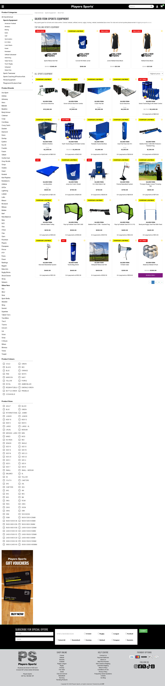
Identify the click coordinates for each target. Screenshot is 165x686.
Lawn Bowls (8, 45)
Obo (3, 227)
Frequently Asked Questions (103, 674)
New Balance (6, 217)
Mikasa (4, 207)
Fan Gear (62, 669)
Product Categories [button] (9, 12)
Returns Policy (103, 667)
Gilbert (4, 155)
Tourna (4, 325)
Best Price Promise (103, 661)
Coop (3, 119)
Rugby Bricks (6, 272)
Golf (6, 36)
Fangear (116, 640)
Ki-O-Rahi (8, 42)
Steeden (4, 302)
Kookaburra (5, 181)
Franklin (4, 148)
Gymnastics (8, 39)
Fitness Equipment (18, 80)
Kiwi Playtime (6, 177)
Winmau (4, 347)
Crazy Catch (6, 125)
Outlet (62, 671)
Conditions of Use (103, 669)
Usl (3, 331)
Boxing (7, 29)
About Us (103, 659)
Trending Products (61, 680)
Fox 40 (4, 145)
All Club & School (7, 17)
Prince (4, 249)
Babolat (4, 106)
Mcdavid (5, 204)
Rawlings (5, 262)
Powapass (5, 246)
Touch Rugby (9, 64)
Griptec (4, 168)
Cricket (88, 634)
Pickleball (8, 51)
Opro (3, 236)
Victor (4, 334)
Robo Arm (5, 269)
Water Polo (8, 70)
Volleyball (8, 67)
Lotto (3, 197)
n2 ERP (102, 684)
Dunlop (4, 138)
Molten (4, 210)
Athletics (7, 26)
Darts (6, 33)
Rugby (102, 634)
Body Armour (6, 112)
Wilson (4, 344)
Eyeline (4, 142)
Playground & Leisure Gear (18, 83)
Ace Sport (5, 93)
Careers (103, 676)
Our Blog (103, 678)
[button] (3, 6)
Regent (4, 266)
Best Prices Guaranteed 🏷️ (16, 2)
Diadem (4, 128)
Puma (3, 256)
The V (4, 321)
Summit (4, 308)
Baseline (4, 109)
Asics (3, 102)
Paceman (5, 240)
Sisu (3, 289)
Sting (3, 305)
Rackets (130, 640)
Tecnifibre (5, 318)
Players (4, 243)
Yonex (4, 351)
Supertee (5, 311)
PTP (3, 253)
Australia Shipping (103, 665)
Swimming (8, 57)
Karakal (4, 174)
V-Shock (4, 341)
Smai (3, 295)
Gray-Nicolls (6, 161)
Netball (102, 640)
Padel (6, 48)
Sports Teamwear (18, 73)
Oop (3, 233)
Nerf (3, 213)
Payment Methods (103, 657)
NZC (3, 223)
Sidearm (4, 282)
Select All (61, 640)
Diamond (5, 132)
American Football (10, 23)
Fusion (4, 151)
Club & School (39, 13)
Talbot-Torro (6, 315)
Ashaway (5, 99)
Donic (4, 135)
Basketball (76, 640)
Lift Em (4, 187)
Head (3, 171)
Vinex (3, 338)
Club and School (62, 674)
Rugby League (61, 663)
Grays (4, 164)
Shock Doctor (6, 276)
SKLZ (3, 292)
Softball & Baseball (10, 54)
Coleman (5, 115)
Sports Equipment (18, 20)
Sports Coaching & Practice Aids (18, 76)
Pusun (4, 259)
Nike (3, 220)
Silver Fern (6, 285)
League (116, 634)
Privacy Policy (103, 671)
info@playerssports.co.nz (143, 22)
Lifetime (4, 184)
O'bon (4, 230)
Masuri (4, 200)
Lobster (4, 194)
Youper (4, 354)
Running (61, 678)
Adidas (4, 96)
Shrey (4, 279)
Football (130, 634)
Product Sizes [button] (7, 401)
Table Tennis (8, 61)
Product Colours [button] (8, 359)
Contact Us (103, 655)
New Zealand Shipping (103, 663)
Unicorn (4, 328)
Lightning (5, 191)
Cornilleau (5, 122)
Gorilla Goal (6, 158)
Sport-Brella (6, 298)
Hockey (88, 640)
